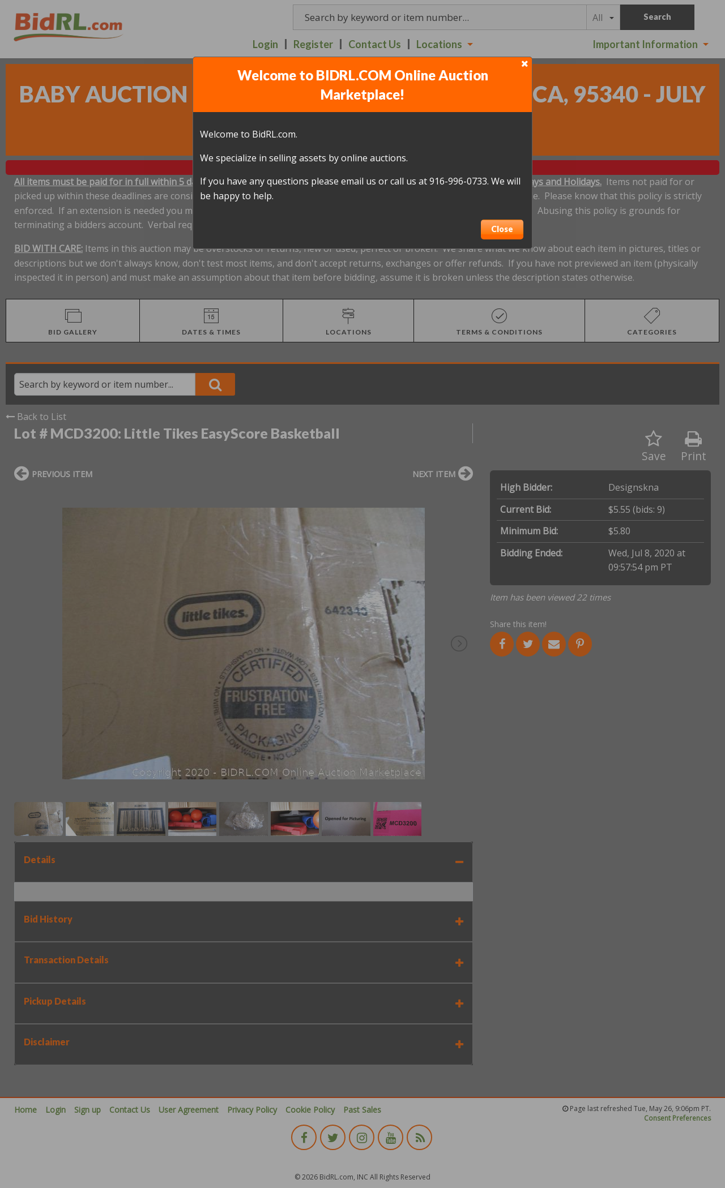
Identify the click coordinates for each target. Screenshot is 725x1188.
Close (502, 229)
